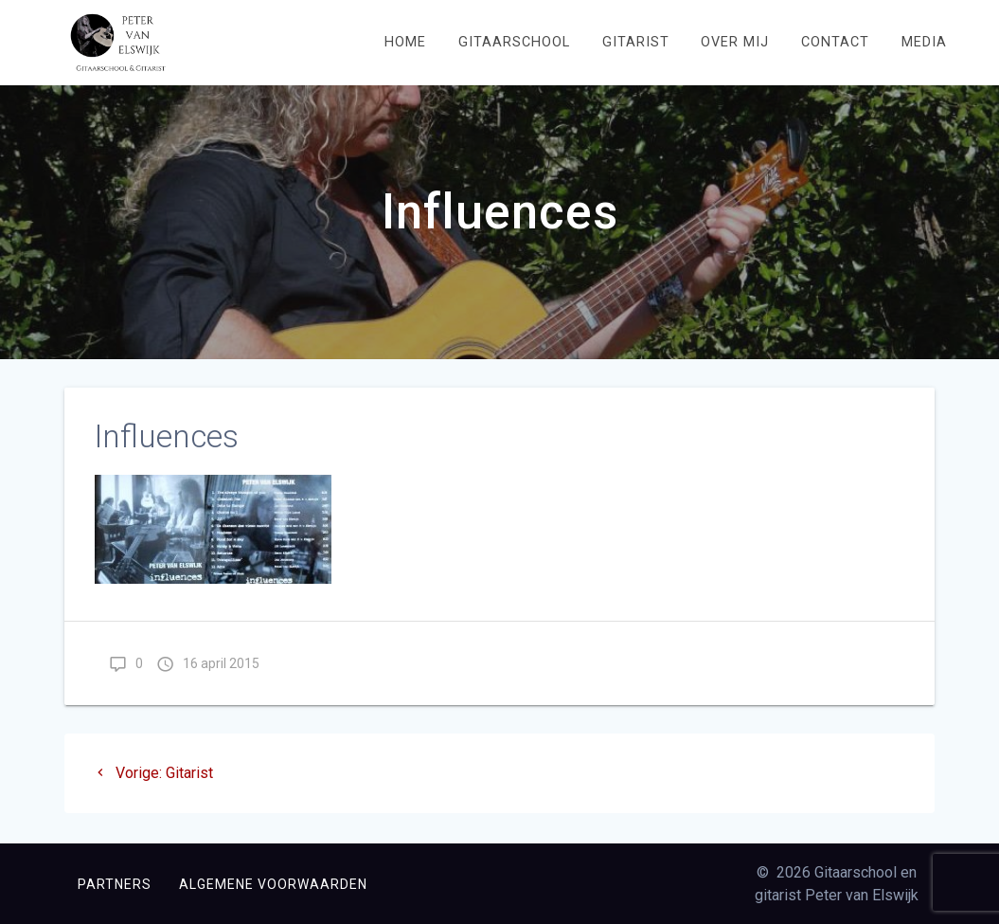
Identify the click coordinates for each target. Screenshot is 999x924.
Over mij (735, 42)
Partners (115, 884)
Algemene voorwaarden (273, 884)
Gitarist (635, 42)
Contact (835, 42)
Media (924, 42)
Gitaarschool (514, 42)
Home (405, 42)
